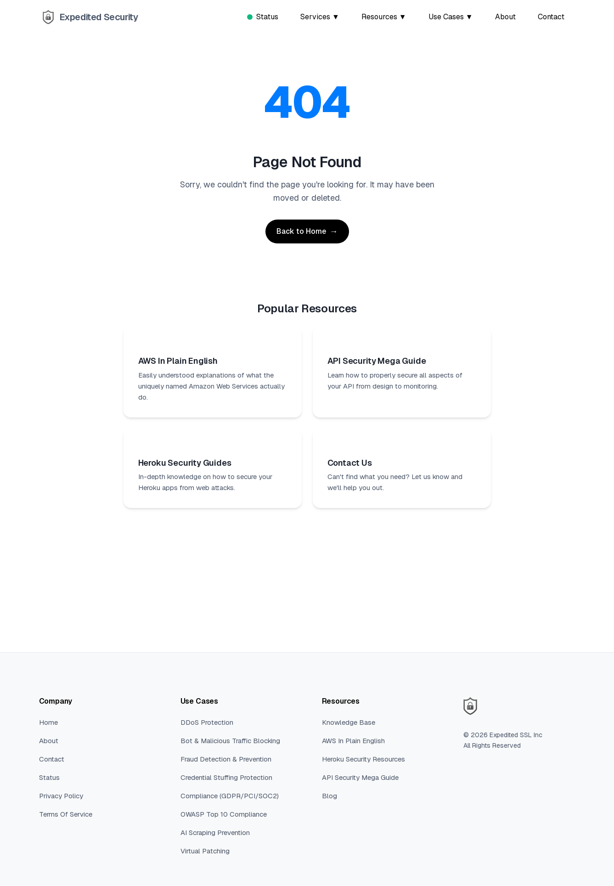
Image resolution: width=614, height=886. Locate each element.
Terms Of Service (65, 814)
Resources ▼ (383, 17)
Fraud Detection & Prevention (225, 759)
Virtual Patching (205, 850)
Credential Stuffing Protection (226, 777)
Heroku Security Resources (363, 759)
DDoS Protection (206, 722)
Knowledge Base (348, 722)
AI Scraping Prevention (215, 832)
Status (262, 17)
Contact (551, 17)
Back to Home (301, 231)
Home (48, 722)
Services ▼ (319, 17)
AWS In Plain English (353, 740)
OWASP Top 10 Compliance (223, 814)
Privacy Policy (61, 795)
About (505, 17)
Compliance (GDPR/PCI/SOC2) (229, 795)
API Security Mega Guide (360, 777)
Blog (329, 795)
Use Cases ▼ (450, 17)
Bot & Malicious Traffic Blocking (230, 740)
